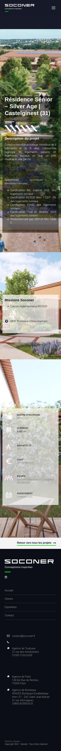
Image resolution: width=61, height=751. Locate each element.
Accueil (9, 590)
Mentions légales (12, 741)
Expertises (11, 607)
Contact (9, 615)
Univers (9, 598)
